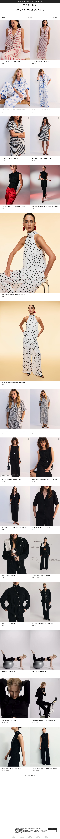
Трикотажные (36, 14)
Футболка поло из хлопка (10, 158)
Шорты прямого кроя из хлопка (42, 158)
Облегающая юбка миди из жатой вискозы (45, 206)
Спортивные (44, 14)
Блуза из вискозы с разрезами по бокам (44, 479)
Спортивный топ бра (8, 672)
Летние (51, 14)
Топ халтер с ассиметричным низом (13, 294)
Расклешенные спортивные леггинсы (43, 720)
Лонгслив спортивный (9, 720)
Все (6, 14)
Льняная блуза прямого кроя (41, 527)
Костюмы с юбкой (26, 14)
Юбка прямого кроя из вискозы (11, 479)
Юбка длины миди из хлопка (41, 62)
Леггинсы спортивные (39, 672)
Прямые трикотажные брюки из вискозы (44, 768)
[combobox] (55, 17)
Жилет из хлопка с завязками (11, 62)
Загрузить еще (30, 776)
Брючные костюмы (14, 14)
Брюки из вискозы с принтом (41, 110)
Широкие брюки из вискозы (40, 431)
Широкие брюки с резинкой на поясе (13, 383)
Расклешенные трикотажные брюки (43, 624)
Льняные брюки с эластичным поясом (14, 527)
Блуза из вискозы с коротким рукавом (14, 431)
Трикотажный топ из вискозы (11, 768)
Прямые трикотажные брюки (41, 575)
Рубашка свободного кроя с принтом (14, 110)
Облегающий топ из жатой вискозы (13, 206)
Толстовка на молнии (9, 575)
